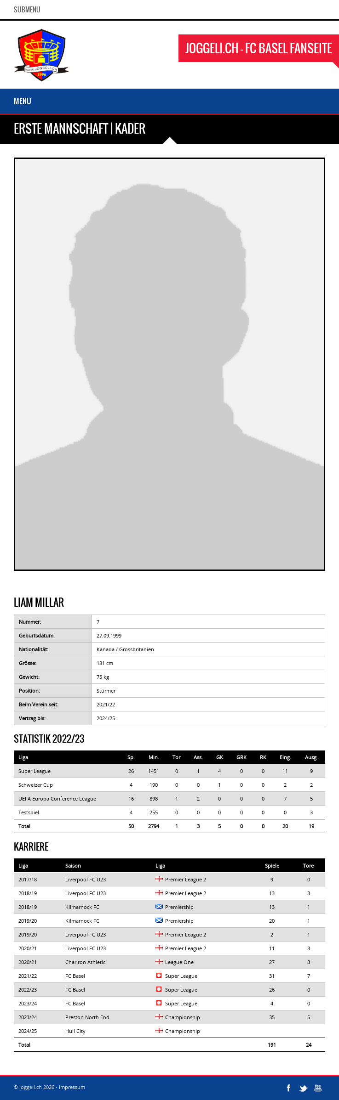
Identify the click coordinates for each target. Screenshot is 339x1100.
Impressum (72, 1086)
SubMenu (27, 10)
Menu (22, 101)
